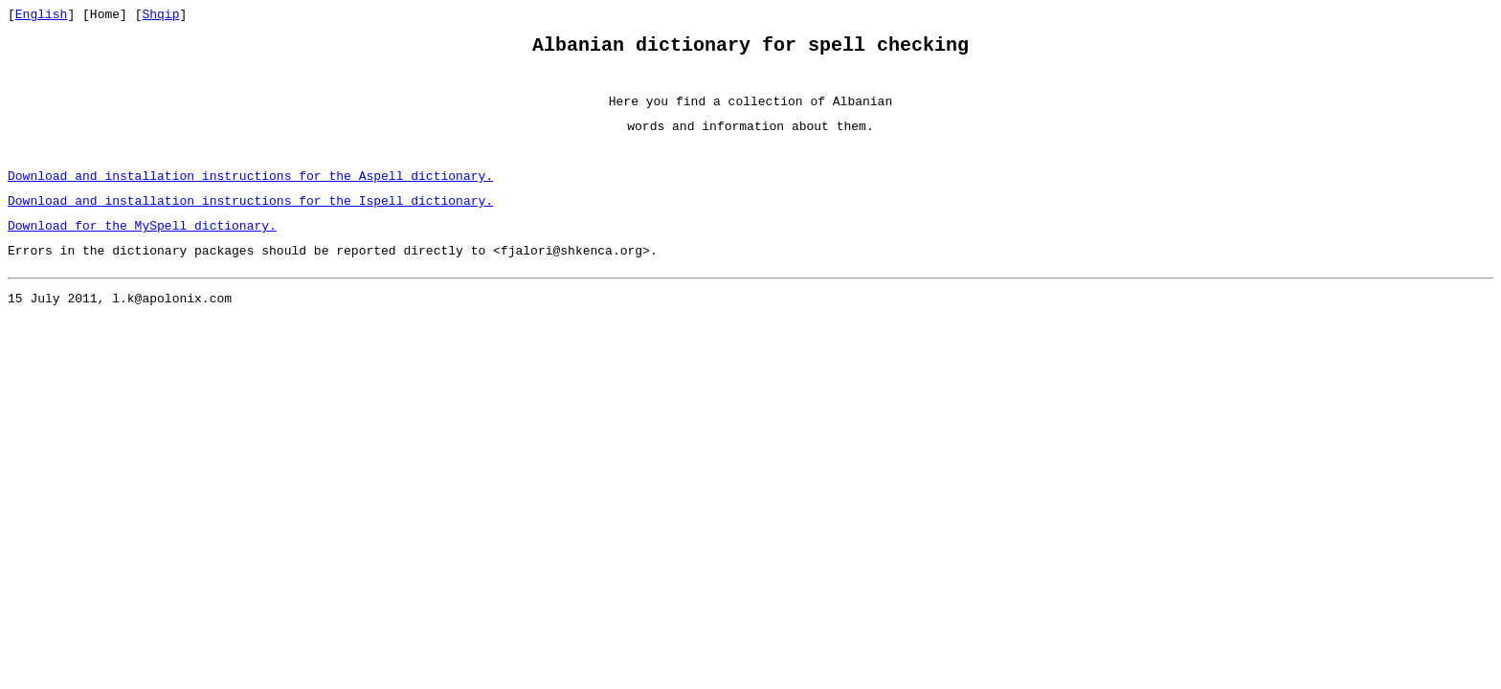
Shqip (160, 16)
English (41, 16)
